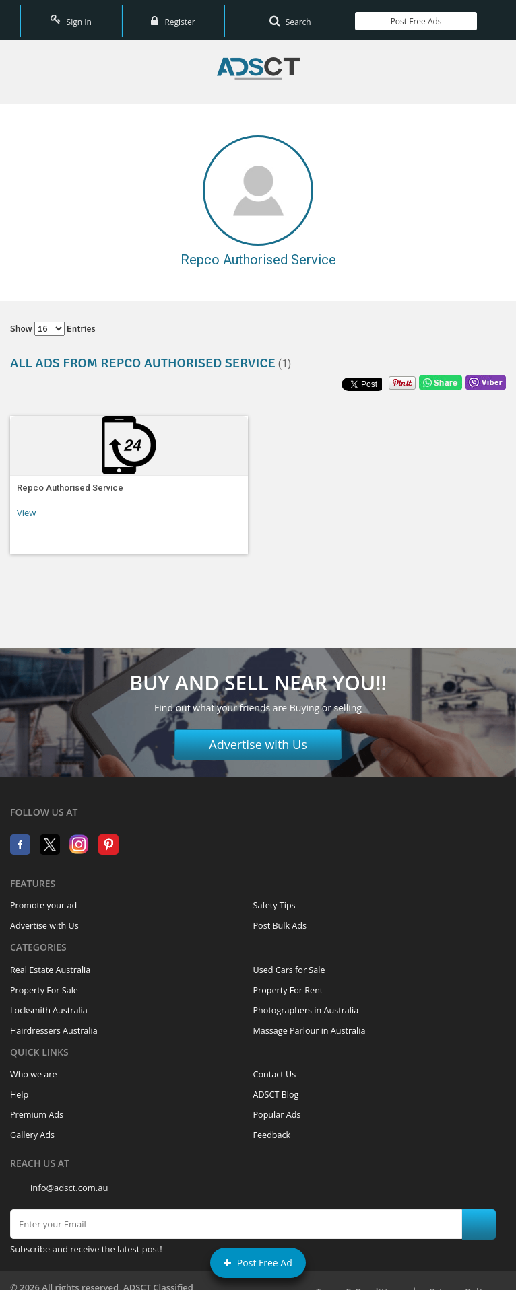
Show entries (53, 321)
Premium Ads (36, 1107)
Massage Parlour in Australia (309, 1023)
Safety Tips (274, 898)
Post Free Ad (258, 1262)
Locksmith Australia (49, 1003)
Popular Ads (277, 1107)
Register (173, 16)
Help (19, 1087)
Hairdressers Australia (54, 1023)
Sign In (71, 16)
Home (258, 61)
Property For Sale (44, 983)
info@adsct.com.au (69, 1180)
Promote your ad (43, 898)
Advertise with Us (258, 737)
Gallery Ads (32, 1127)
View (26, 505)
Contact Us (274, 1067)
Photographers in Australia (306, 1003)
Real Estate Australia (50, 962)
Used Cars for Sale (289, 962)
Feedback (272, 1127)
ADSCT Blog (276, 1087)
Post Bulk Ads (280, 918)
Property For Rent (288, 983)
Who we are (33, 1067)
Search (290, 16)
